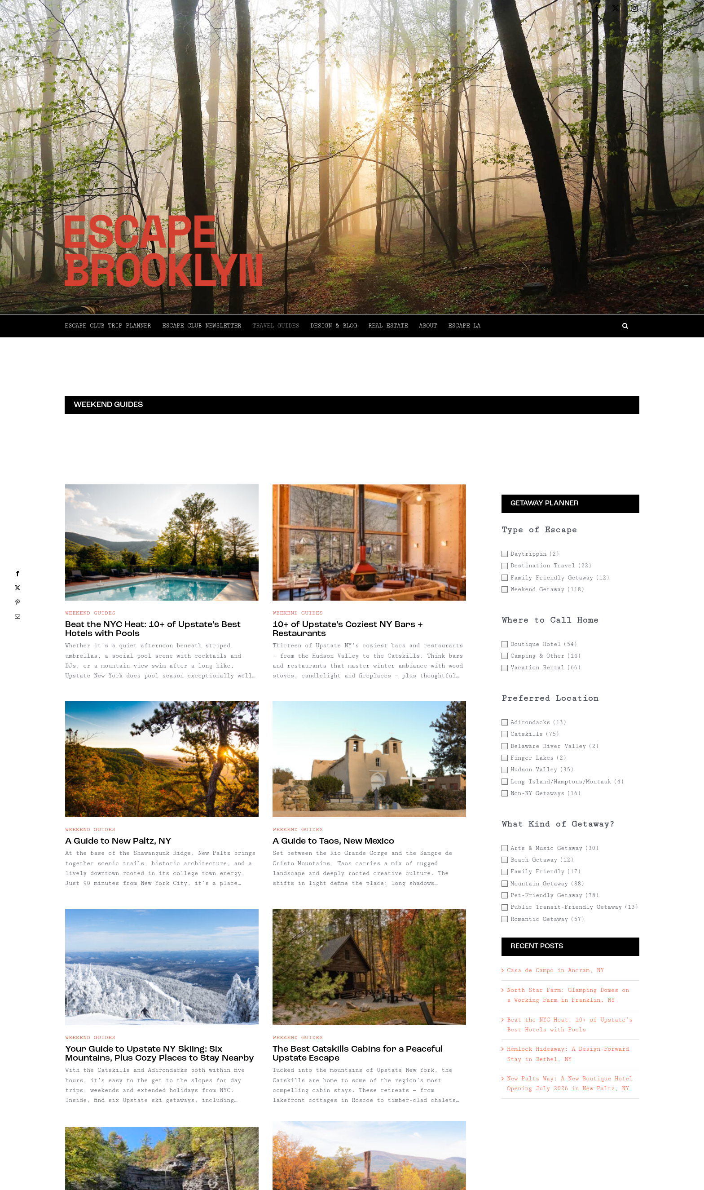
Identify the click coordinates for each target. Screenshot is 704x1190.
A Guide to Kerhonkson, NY (124, 1024)
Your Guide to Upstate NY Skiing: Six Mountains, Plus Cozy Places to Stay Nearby (279, 843)
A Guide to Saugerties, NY (268, 1024)
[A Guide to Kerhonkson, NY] (162, 937)
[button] (560, 325)
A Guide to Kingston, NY (355, 1052)
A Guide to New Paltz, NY (357, 654)
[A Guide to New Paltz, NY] (401, 567)
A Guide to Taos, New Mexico (154, 810)
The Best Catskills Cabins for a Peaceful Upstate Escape (418, 843)
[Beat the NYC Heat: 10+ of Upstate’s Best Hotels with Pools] (162, 538)
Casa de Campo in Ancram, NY (555, 970)
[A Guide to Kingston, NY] (401, 966)
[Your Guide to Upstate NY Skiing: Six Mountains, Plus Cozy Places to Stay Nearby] (281, 751)
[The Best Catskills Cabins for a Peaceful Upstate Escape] (429, 751)
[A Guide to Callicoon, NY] (190, 1106)
